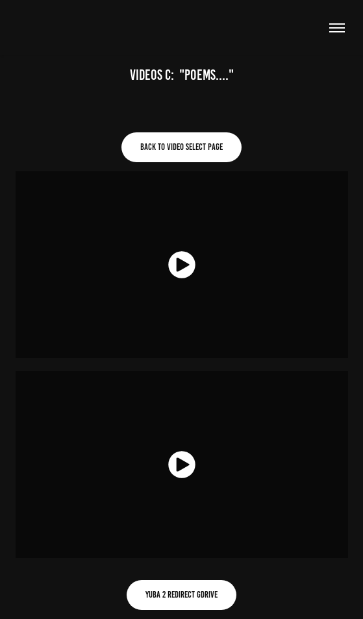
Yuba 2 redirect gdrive (181, 595)
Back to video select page (181, 147)
